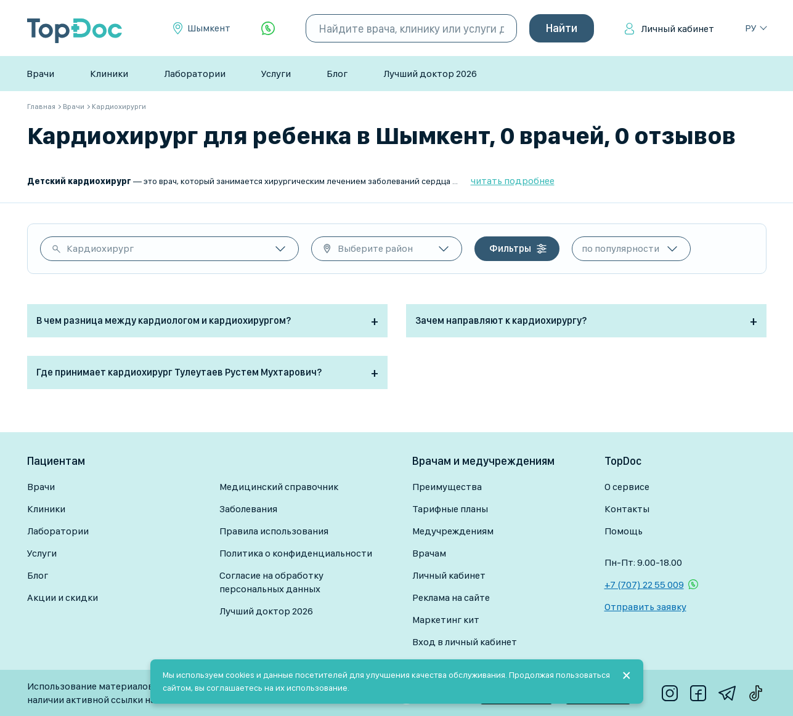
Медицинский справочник (278, 487)
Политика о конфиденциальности (295, 553)
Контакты (626, 509)
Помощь (623, 531)
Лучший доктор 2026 (430, 73)
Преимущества (447, 487)
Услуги (276, 73)
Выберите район (375, 248)
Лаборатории (195, 73)
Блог (337, 73)
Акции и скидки (62, 597)
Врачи (40, 73)
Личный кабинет (677, 28)
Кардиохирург (100, 248)
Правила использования (273, 531)
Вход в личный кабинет (464, 642)
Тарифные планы (450, 509)
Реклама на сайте (451, 597)
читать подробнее (513, 181)
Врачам (429, 553)
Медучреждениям (453, 531)
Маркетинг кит (445, 619)
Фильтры (510, 248)
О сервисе (626, 487)
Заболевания (248, 509)
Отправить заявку (645, 607)
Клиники (109, 73)
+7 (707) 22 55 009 (644, 584)
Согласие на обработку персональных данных (271, 582)
